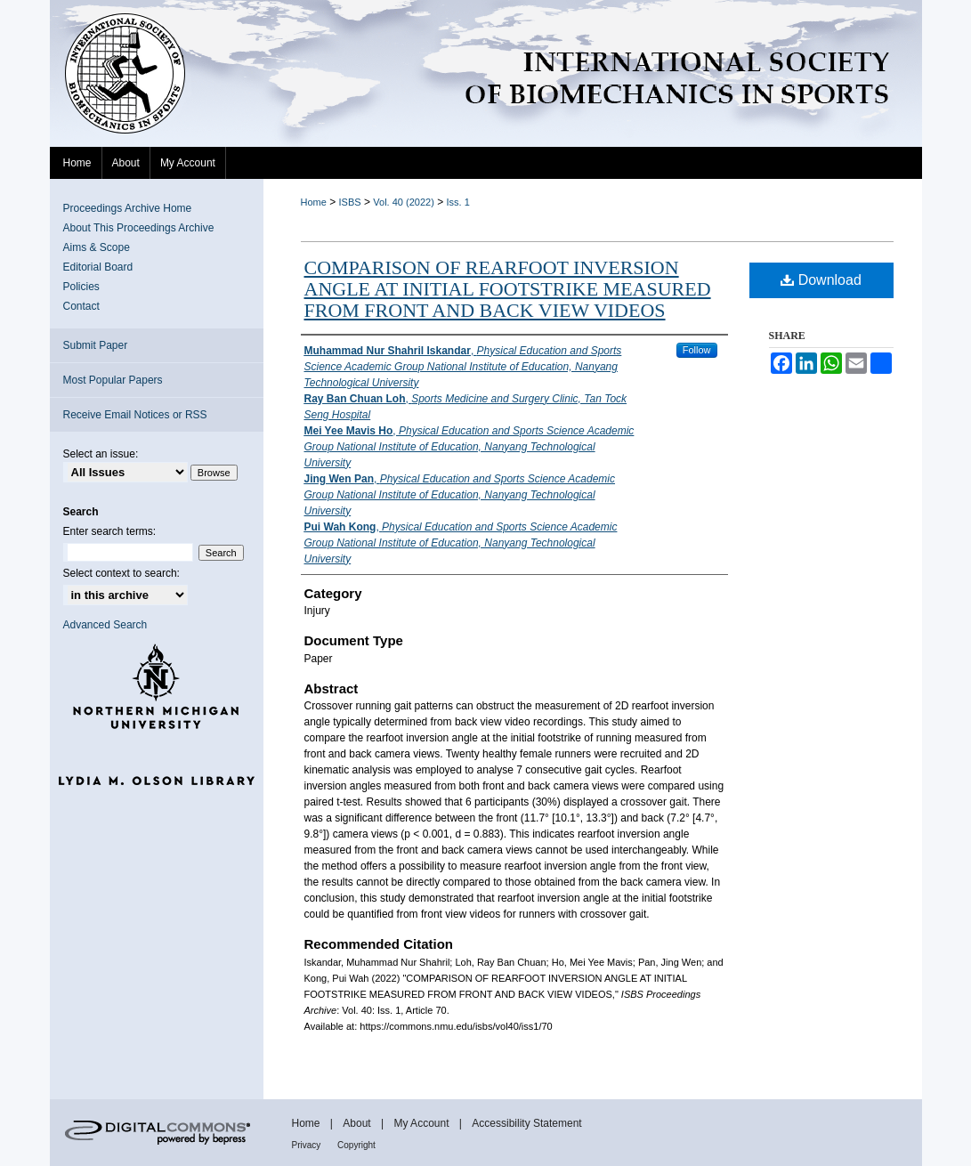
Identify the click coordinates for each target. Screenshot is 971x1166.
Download (821, 279)
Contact (81, 306)
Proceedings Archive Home (127, 208)
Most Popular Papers (113, 380)
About (358, 1123)
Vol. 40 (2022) (403, 202)
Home (314, 202)
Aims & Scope (96, 247)
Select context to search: (121, 573)
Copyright (356, 1145)
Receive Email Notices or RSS (135, 415)
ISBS (350, 202)
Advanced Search (105, 625)
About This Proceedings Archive (138, 228)
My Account (422, 1123)
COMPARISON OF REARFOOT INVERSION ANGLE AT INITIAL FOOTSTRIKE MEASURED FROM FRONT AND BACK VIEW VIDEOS (507, 288)
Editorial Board (98, 267)
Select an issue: (101, 454)
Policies (81, 286)
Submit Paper (95, 345)
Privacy (308, 1145)
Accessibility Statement (526, 1123)
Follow (697, 349)
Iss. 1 (458, 202)
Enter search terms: (110, 531)
